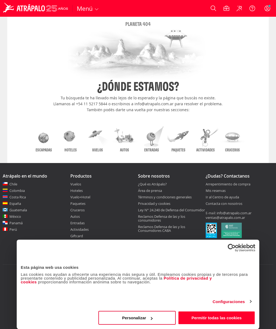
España (15, 203)
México (15, 216)
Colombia (17, 190)
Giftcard (76, 235)
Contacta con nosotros (224, 204)
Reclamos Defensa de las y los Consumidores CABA (161, 228)
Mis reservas (216, 191)
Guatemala (18, 210)
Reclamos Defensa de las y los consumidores (161, 218)
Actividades (79, 229)
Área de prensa (150, 190)
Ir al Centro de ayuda (222, 197)
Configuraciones (229, 301)
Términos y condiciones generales (165, 197)
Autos (75, 216)
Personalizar (137, 318)
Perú (13, 229)
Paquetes (77, 203)
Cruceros (77, 210)
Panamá (16, 223)
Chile (13, 184)
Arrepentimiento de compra (228, 184)
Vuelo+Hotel (80, 197)
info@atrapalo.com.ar (234, 213)
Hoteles (76, 190)
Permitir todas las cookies (216, 318)
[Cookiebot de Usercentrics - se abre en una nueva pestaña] (231, 248)
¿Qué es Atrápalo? (152, 184)
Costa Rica (17, 197)
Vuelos (75, 184)
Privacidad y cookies (154, 203)
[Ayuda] (252, 8)
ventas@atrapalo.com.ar (225, 217)
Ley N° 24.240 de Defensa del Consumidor (171, 210)
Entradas (77, 223)
